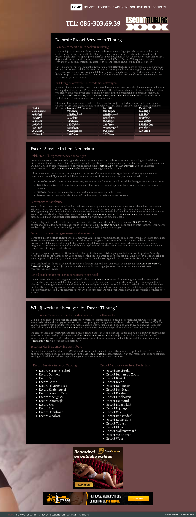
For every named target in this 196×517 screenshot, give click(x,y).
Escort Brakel (115, 378)
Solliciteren (140, 7)
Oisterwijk (36, 266)
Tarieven (120, 7)
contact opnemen (110, 224)
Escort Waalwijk (64, 95)
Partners (83, 515)
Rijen (48, 266)
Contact (159, 7)
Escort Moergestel (51, 397)
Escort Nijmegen (117, 408)
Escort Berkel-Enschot (54, 371)
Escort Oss (79, 95)
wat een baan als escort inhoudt (97, 335)
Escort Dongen (49, 374)
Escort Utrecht (116, 427)
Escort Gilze (47, 378)
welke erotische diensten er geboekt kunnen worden (106, 214)
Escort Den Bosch (118, 386)
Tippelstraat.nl (97, 353)
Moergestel (154, 263)
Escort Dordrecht (118, 393)
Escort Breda (147, 95)
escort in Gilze (105, 165)
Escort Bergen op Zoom (123, 95)
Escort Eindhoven (118, 397)
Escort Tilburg (116, 423)
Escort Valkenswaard (97, 95)
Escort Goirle (48, 382)
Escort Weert (115, 439)
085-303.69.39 (100, 23)
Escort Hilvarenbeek (53, 386)
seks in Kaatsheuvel (62, 168)
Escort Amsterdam (119, 371)
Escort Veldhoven (118, 435)
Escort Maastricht (118, 405)
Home (76, 7)
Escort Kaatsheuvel (52, 389)
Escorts (104, 7)
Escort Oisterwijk (51, 401)
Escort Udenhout (51, 412)
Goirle (143, 263)
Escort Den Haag (117, 389)
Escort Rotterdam (118, 420)
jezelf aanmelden (40, 340)
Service (89, 7)
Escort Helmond (117, 401)
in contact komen (68, 327)
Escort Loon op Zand (53, 393)
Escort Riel (46, 405)
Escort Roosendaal (119, 416)
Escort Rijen (47, 408)
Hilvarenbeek (126, 165)
